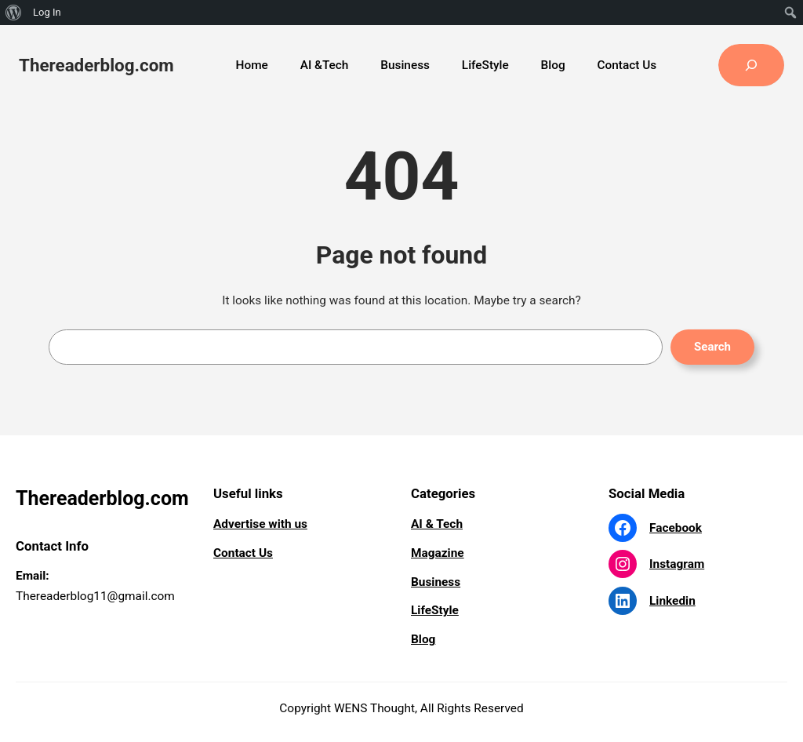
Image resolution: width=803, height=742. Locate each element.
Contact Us (243, 553)
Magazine (437, 553)
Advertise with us (260, 524)
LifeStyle (435, 610)
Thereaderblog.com (96, 65)
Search (712, 347)
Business (435, 582)
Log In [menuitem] (47, 12)
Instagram (676, 564)
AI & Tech (437, 524)
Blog (423, 639)
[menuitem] (13, 12)
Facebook (675, 528)
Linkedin (672, 601)
